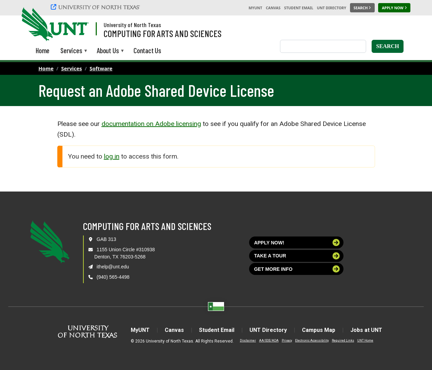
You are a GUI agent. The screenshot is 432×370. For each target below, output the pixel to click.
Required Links (343, 340)
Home (46, 68)
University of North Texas (132, 24)
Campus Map (318, 330)
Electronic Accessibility (312, 340)
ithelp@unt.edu (113, 266)
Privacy (287, 340)
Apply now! (297, 242)
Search (387, 46)
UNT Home (365, 340)
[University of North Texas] (96, 8)
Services (71, 68)
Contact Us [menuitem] (147, 50)
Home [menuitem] (42, 50)
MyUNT (255, 7)
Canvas (273, 7)
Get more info (297, 269)
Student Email (298, 7)
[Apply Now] (394, 7)
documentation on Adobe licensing (151, 124)
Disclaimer (248, 340)
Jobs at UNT (366, 330)
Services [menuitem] (71, 51)
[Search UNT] (362, 7)
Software (101, 68)
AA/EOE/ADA (269, 340)
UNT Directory (331, 7)
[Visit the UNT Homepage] (78, 24)
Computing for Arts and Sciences (163, 33)
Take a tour (297, 255)
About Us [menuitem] (108, 51)
